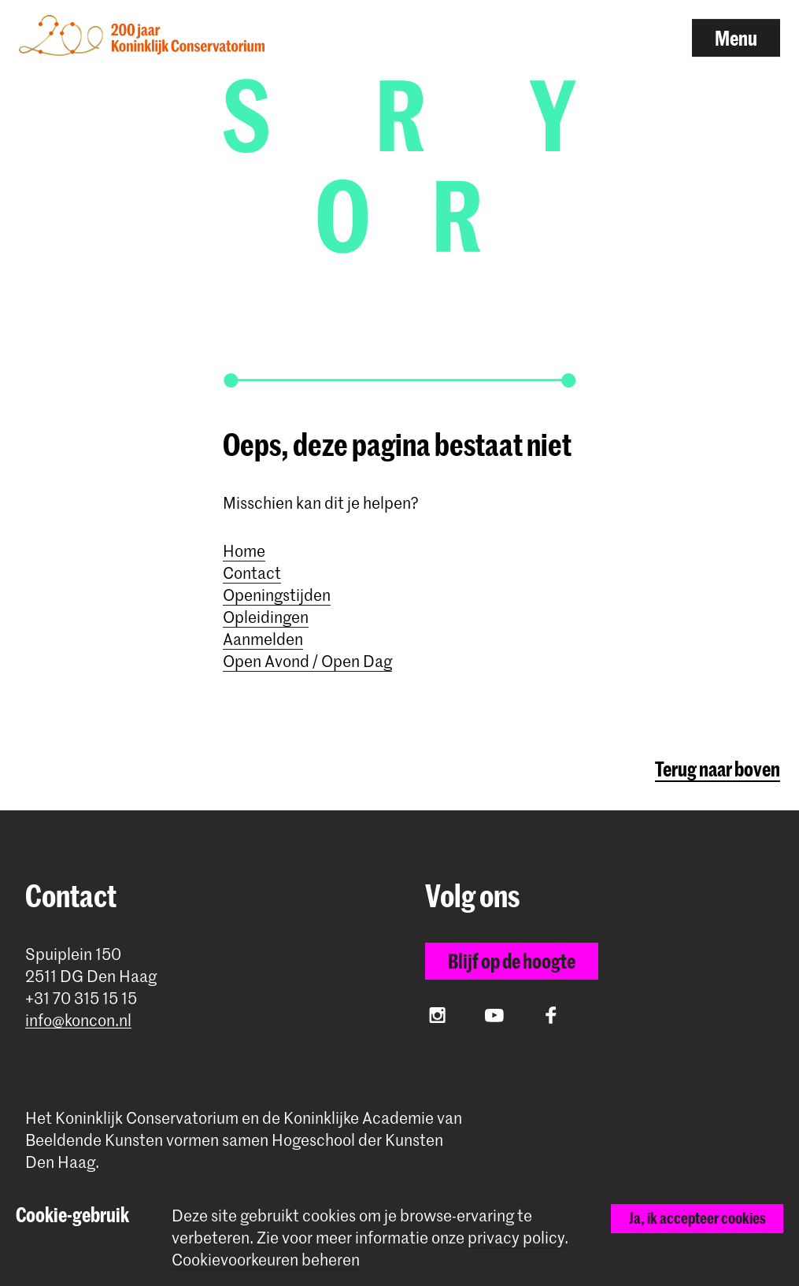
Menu (736, 38)
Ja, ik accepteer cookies (697, 1218)
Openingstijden (277, 594)
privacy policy (516, 1237)
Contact (252, 572)
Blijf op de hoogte (511, 961)
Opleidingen (266, 616)
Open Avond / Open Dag (307, 660)
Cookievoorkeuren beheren (266, 1259)
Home (244, 550)
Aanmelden (263, 638)
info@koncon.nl (78, 1020)
